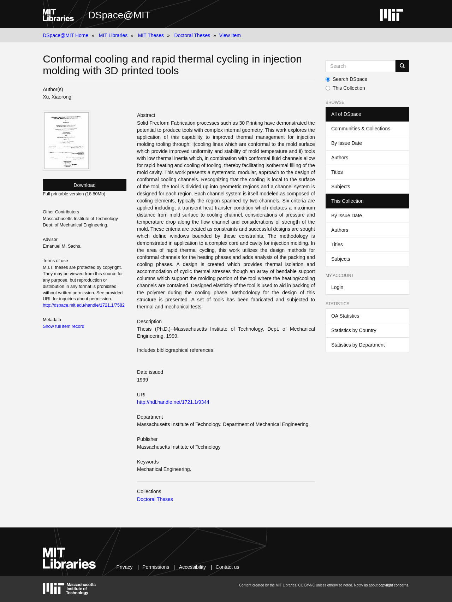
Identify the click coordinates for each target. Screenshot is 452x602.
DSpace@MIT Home (65, 35)
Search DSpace (346, 79)
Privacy (125, 567)
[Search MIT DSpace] (361, 66)
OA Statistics (345, 316)
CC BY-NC (306, 585)
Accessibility (192, 567)
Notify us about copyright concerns (381, 585)
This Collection (345, 88)
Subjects (340, 186)
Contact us (227, 567)
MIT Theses (151, 35)
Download (85, 185)
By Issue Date (346, 143)
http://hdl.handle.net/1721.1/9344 (173, 402)
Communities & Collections (360, 128)
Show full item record (63, 326)
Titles (337, 172)
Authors (339, 157)
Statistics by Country (353, 330)
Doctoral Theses (192, 35)
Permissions (155, 567)
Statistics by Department (358, 345)
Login (337, 287)
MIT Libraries (113, 35)
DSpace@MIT (119, 15)
